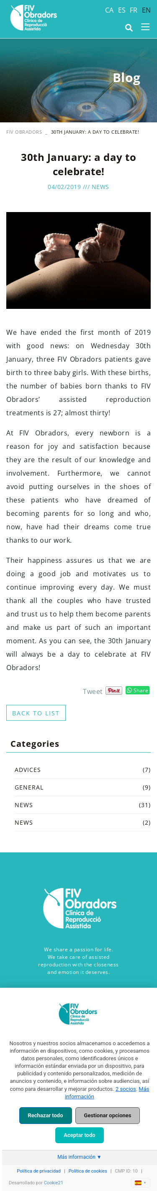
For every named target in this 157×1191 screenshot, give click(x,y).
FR (134, 10)
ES (122, 10)
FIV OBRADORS (24, 132)
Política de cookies (88, 1171)
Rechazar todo (45, 1115)
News (100, 187)
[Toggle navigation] (145, 26)
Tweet (93, 691)
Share (138, 690)
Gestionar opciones (107, 1115)
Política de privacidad (39, 1171)
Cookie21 (53, 1183)
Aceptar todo (79, 1135)
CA (109, 10)
